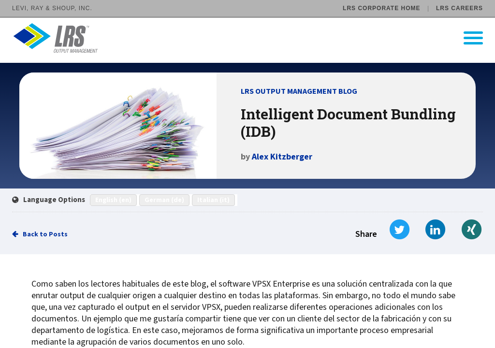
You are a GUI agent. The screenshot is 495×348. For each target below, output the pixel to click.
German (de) (164, 200)
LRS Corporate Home (381, 8)
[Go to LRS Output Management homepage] (253, 38)
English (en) (113, 200)
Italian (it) (213, 200)
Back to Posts (45, 234)
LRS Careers (459, 8)
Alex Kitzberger (282, 157)
